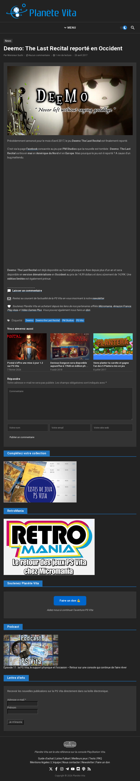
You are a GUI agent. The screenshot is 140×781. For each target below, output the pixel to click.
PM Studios (68, 320)
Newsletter (88, 762)
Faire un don (103, 762)
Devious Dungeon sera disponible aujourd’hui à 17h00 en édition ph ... (69, 364)
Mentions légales (40, 762)
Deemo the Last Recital (48, 320)
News (8, 40)
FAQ (99, 758)
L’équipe (56, 762)
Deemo (29, 320)
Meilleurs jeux (80, 758)
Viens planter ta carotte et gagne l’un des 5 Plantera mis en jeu (111, 364)
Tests (92, 758)
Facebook (32, 148)
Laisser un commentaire (27, 290)
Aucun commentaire (39, 55)
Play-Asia (12, 310)
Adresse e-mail (16, 699)
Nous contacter (71, 762)
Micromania (105, 306)
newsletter (98, 298)
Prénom (11, 707)
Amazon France (122, 306)
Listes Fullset (62, 758)
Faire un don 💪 (70, 600)
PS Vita (79, 320)
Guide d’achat (46, 758)
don (88, 310)
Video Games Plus (31, 310)
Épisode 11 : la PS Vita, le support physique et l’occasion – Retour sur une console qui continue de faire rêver (65, 667)
